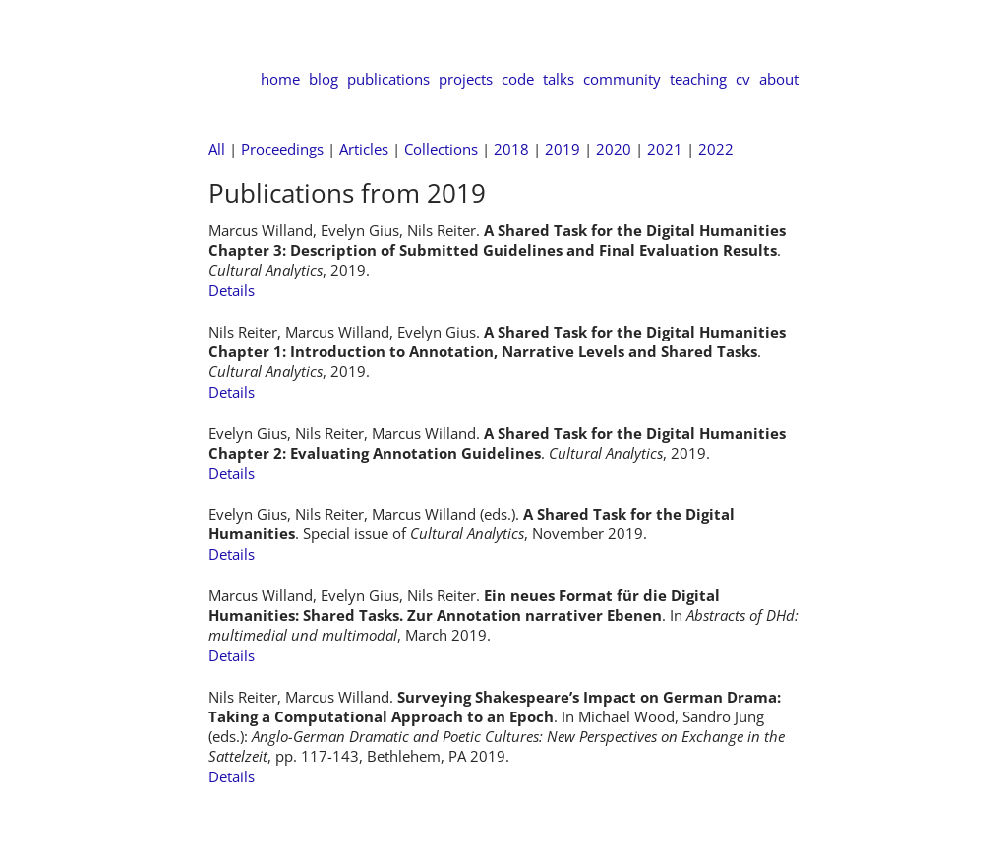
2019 (562, 148)
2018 (511, 148)
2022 (716, 148)
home (280, 79)
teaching (698, 79)
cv (743, 79)
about (779, 79)
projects (466, 79)
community (622, 79)
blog (323, 79)
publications (388, 79)
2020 (613, 148)
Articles (363, 148)
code (518, 79)
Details (231, 290)
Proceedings (282, 148)
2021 (664, 148)
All (216, 148)
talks (558, 79)
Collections (441, 148)
